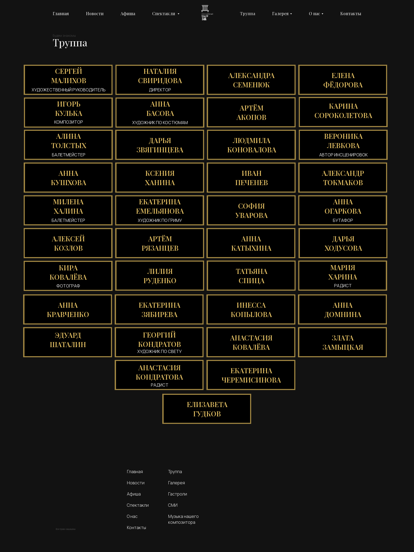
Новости (95, 13)
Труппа (247, 13)
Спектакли (138, 505)
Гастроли (177, 494)
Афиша (128, 13)
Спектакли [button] (164, 13)
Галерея (280, 13)
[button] (68, 80)
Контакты (350, 13)
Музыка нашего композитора (183, 519)
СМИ (172, 505)
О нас (314, 13)
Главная (61, 13)
